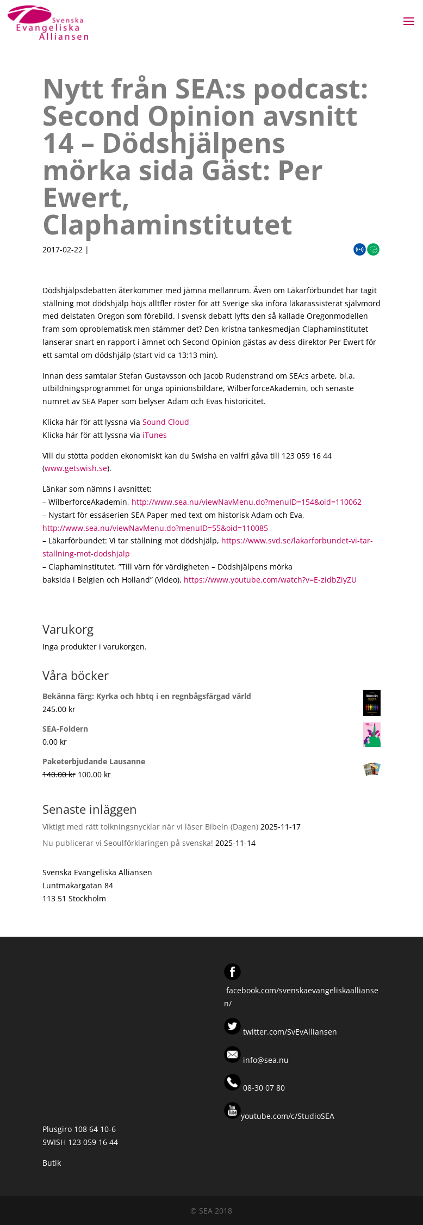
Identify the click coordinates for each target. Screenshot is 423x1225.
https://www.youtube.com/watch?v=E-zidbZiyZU (270, 579)
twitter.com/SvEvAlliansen (289, 1031)
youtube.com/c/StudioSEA (279, 1116)
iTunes (154, 435)
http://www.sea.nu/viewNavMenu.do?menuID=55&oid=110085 (155, 528)
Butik (51, 1163)
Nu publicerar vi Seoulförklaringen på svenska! (127, 843)
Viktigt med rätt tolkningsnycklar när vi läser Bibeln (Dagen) (150, 826)
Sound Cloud (165, 422)
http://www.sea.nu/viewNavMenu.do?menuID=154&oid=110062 (247, 502)
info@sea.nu (265, 1060)
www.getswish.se (76, 468)
